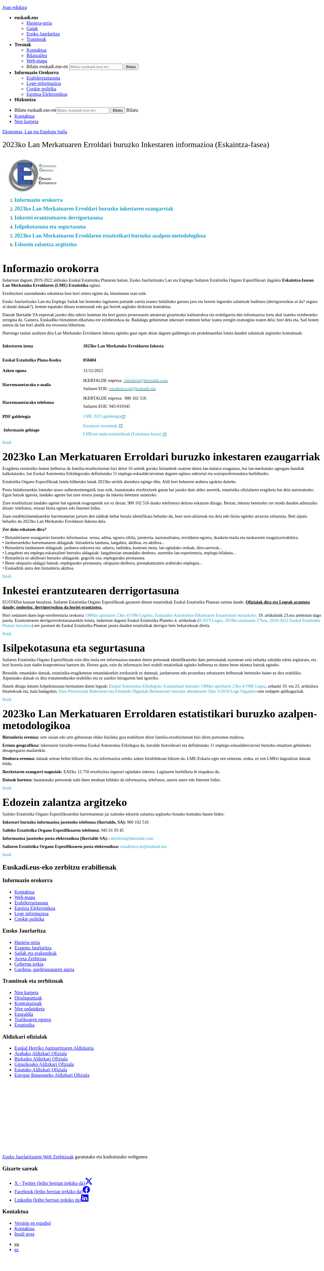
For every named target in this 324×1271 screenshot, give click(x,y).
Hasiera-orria (39, 23)
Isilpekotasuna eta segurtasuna (50, 227)
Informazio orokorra (38, 200)
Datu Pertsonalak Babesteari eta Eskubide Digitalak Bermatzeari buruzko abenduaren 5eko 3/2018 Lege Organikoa (158, 691)
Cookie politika (41, 88)
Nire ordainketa (29, 1008)
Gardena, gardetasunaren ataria (44, 969)
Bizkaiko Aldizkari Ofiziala (41, 1058)
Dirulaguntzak (28, 997)
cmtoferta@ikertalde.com (145, 380)
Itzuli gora (24, 1233)
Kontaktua (36, 50)
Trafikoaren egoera (32, 1019)
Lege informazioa (31, 913)
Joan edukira (14, 7)
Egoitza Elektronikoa (46, 94)
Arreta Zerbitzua (30, 958)
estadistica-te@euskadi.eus (132, 388)
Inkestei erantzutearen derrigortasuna (58, 218)
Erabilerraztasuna (43, 77)
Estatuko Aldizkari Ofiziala (40, 1069)
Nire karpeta (26, 121)
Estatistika (24, 1024)
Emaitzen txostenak (103, 425)
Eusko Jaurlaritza (43, 33)
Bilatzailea (36, 55)
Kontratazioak (28, 1003)
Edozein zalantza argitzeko (45, 244)
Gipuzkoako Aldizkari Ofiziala (44, 1064)
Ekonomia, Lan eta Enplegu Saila (34, 131)
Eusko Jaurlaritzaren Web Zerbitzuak (38, 1156)
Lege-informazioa (43, 83)
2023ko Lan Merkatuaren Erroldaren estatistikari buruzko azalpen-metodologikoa (110, 236)
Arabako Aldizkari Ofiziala (40, 1053)
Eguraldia (23, 1014)
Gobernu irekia (28, 964)
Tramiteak (36, 39)
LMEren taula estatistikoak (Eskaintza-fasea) (125, 433)
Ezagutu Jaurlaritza (32, 947)
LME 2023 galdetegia (104, 416)
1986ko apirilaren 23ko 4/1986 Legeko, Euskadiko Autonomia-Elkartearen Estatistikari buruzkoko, (171, 615)
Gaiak (32, 28)
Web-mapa (36, 60)
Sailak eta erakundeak (35, 953)
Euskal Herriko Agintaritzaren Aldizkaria (54, 1048)
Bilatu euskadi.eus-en (47, 66)
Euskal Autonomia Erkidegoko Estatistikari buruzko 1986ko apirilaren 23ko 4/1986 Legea (187, 686)
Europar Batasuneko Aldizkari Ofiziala (51, 1075)
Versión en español (32, 1223)
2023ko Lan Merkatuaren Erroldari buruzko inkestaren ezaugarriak (93, 209)
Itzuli (6, 442)
